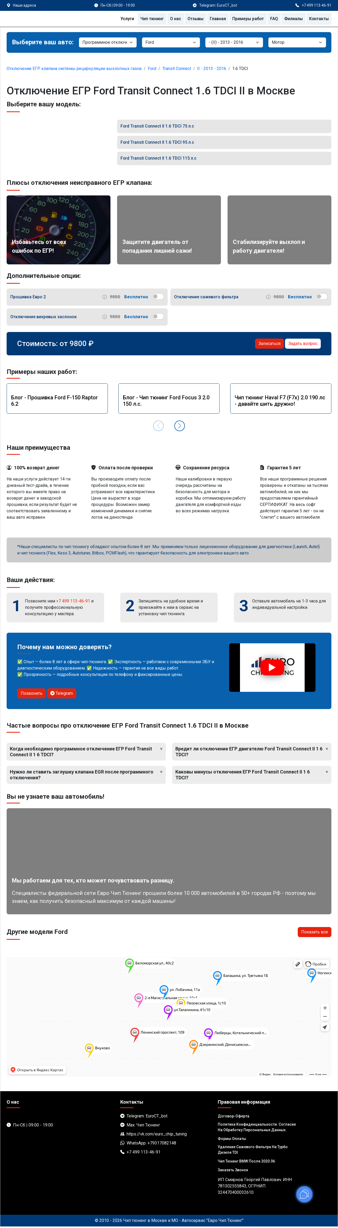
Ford (152, 68)
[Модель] (234, 42)
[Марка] (171, 42)
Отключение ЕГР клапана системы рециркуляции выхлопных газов (74, 68)
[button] (179, 427)
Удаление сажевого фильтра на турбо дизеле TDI (253, 1151)
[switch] (158, 297)
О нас (173, 18)
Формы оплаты (232, 1140)
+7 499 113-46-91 (73, 602)
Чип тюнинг (150, 18)
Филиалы (292, 18)
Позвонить (31, 694)
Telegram (61, 694)
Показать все (314, 933)
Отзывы (193, 18)
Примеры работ (247, 18)
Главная (216, 18)
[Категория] (108, 42)
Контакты (319, 18)
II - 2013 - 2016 (211, 68)
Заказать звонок (233, 1171)
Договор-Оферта (233, 1117)
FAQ (273, 18)
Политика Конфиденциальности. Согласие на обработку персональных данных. (257, 1128)
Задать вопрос (302, 344)
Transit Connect (176, 68)
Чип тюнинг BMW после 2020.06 (246, 1162)
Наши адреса (24, 5)
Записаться (270, 344)
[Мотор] (297, 42)
